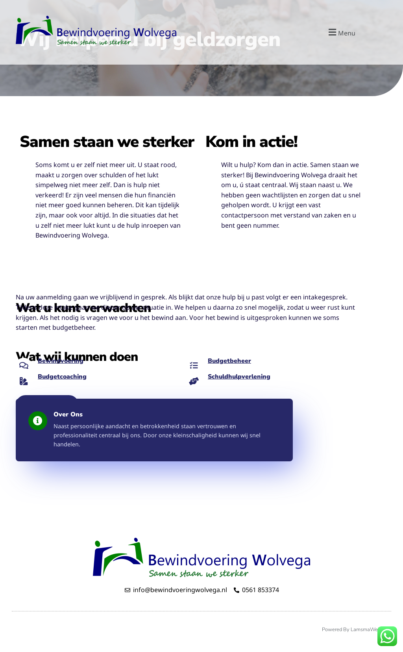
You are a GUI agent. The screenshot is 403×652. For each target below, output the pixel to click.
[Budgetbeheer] (194, 365)
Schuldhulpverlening (240, 376)
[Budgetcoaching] (23, 381)
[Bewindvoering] (23, 365)
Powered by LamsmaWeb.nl (354, 629)
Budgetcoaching (63, 376)
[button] (341, 32)
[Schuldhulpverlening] (194, 381)
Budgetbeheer (229, 361)
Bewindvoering (61, 361)
